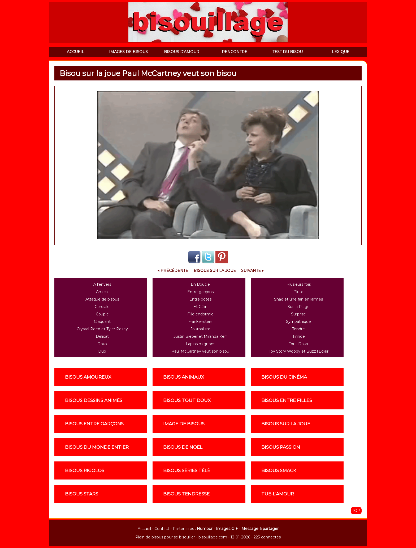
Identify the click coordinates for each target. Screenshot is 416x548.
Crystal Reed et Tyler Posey (102, 329)
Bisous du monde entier (97, 447)
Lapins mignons (200, 343)
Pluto (298, 291)
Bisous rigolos (84, 470)
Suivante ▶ (252, 270)
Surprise (298, 314)
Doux (102, 343)
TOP (356, 510)
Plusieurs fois (299, 284)
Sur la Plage (299, 306)
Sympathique (298, 321)
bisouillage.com (212, 537)
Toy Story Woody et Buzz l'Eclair (298, 351)
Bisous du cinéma (284, 377)
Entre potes (200, 299)
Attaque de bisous (102, 299)
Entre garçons (200, 291)
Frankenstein (200, 321)
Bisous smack (278, 470)
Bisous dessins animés (93, 400)
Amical (102, 291)
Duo (102, 351)
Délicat (102, 336)
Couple (102, 314)
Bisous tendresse (186, 493)
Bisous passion (280, 447)
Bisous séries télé (186, 470)
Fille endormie (200, 314)
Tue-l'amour (277, 493)
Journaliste (200, 329)
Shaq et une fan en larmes (298, 299)
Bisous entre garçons (94, 423)
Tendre (298, 329)
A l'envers (102, 284)
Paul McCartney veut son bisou (200, 351)
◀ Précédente (172, 270)
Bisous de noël (182, 447)
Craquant (102, 321)
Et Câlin (200, 306)
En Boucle (200, 284)
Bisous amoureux (88, 377)
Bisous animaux (183, 377)
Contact (161, 528)
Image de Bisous (184, 423)
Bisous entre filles (286, 400)
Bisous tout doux (187, 400)
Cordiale (102, 306)
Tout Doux (298, 343)
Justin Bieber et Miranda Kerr (200, 336)
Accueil (144, 528)
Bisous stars (81, 493)
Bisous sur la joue (215, 270)
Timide (298, 336)
